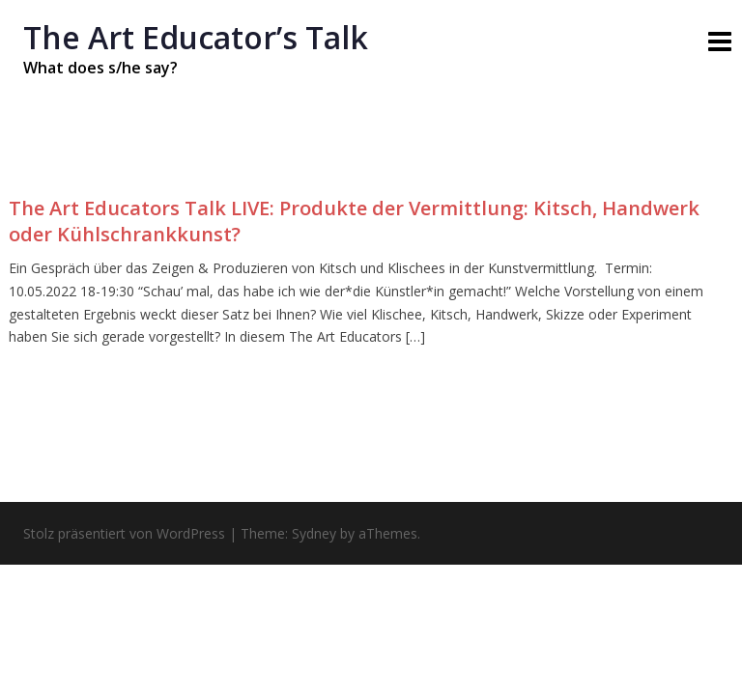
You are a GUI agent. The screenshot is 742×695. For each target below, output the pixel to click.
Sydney (314, 533)
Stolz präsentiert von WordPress (124, 533)
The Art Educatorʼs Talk (195, 37)
